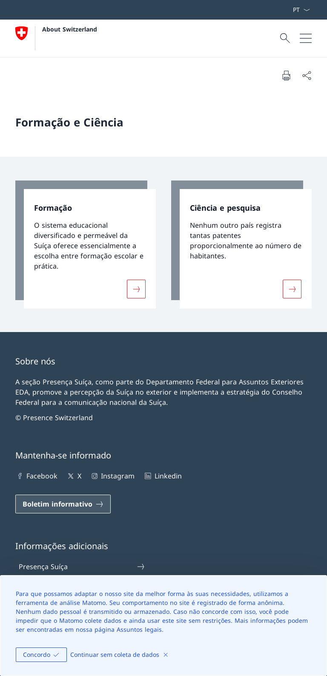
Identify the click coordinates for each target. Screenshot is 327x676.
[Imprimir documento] (286, 75)
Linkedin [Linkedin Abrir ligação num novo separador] (162, 476)
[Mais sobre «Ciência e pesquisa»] (292, 288)
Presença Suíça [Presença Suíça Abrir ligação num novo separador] (82, 566)
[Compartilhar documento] (306, 75)
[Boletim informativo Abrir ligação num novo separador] (63, 504)
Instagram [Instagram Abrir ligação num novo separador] (112, 476)
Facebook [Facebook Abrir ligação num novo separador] (36, 476)
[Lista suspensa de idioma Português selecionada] (301, 10)
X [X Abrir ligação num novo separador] (73, 476)
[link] (85, 244)
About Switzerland (69, 29)
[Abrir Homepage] (56, 38)
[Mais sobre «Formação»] (136, 288)
